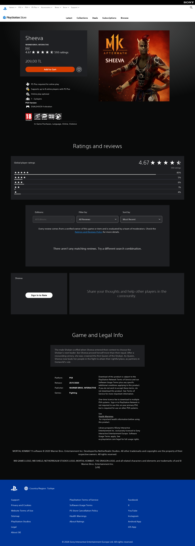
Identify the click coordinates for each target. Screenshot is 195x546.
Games (11, 7)
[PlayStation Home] (5, 7)
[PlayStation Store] (15, 15)
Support (74, 7)
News (57, 7)
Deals (95, 15)
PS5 (19, 7)
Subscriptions (109, 15)
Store (65, 7)
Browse (124, 15)
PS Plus (34, 7)
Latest (69, 15)
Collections (82, 15)
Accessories (46, 7)
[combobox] (53, 216)
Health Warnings (106, 414)
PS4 (26, 7)
